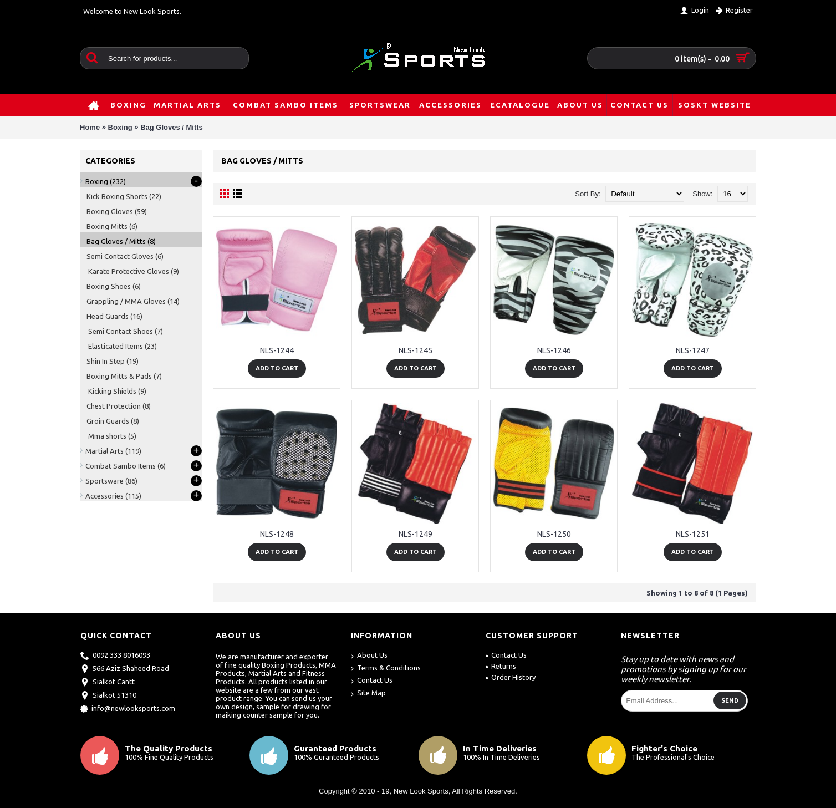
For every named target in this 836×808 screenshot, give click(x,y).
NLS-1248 (277, 534)
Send (729, 700)
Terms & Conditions (386, 668)
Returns (501, 666)
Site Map (368, 693)
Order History (511, 677)
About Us (369, 655)
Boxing (120, 127)
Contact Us (371, 680)
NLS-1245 (415, 350)
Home (90, 127)
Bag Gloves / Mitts (171, 127)
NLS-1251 (693, 534)
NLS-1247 (693, 350)
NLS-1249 (415, 534)
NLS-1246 (554, 350)
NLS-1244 (277, 350)
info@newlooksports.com (127, 709)
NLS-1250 (554, 534)
